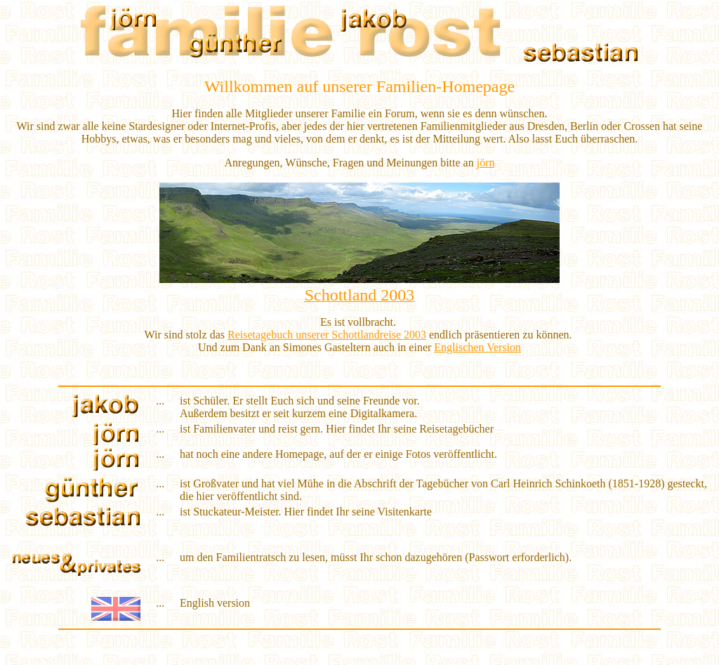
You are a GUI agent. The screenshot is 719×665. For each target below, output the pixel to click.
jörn (486, 163)
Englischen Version (477, 347)
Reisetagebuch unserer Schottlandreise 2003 (326, 335)
